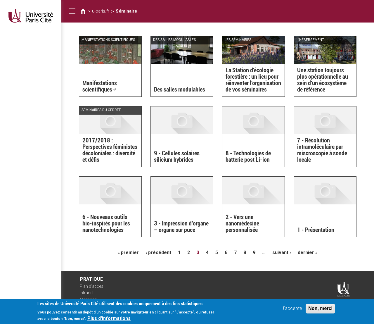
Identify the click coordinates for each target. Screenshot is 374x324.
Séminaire (126, 11)
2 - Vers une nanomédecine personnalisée (242, 223)
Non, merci (320, 310)
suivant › (281, 252)
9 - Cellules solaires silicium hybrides (177, 156)
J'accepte (291, 310)
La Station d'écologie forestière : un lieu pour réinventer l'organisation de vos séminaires (253, 80)
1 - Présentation (315, 229)
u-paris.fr (100, 11)
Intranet (87, 292)
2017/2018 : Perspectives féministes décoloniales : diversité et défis (109, 150)
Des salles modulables (179, 89)
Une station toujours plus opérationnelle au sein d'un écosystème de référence (322, 80)
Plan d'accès (91, 286)
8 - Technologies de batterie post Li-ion (248, 156)
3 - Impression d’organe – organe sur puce (181, 226)
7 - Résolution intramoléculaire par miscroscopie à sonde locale (322, 150)
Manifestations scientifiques (99, 86)
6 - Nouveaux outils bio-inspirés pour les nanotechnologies (106, 223)
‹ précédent (158, 252)
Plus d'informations (109, 320)
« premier (128, 252)
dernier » (308, 252)
